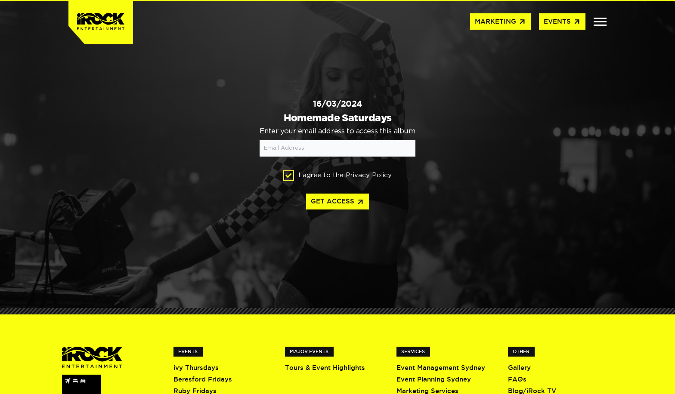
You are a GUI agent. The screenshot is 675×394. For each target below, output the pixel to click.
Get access (337, 202)
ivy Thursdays (196, 367)
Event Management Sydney (440, 367)
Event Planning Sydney (433, 379)
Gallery (519, 367)
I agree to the (337, 175)
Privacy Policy (369, 175)
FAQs (517, 379)
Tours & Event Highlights (325, 367)
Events (562, 22)
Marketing (500, 22)
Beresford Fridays (202, 379)
